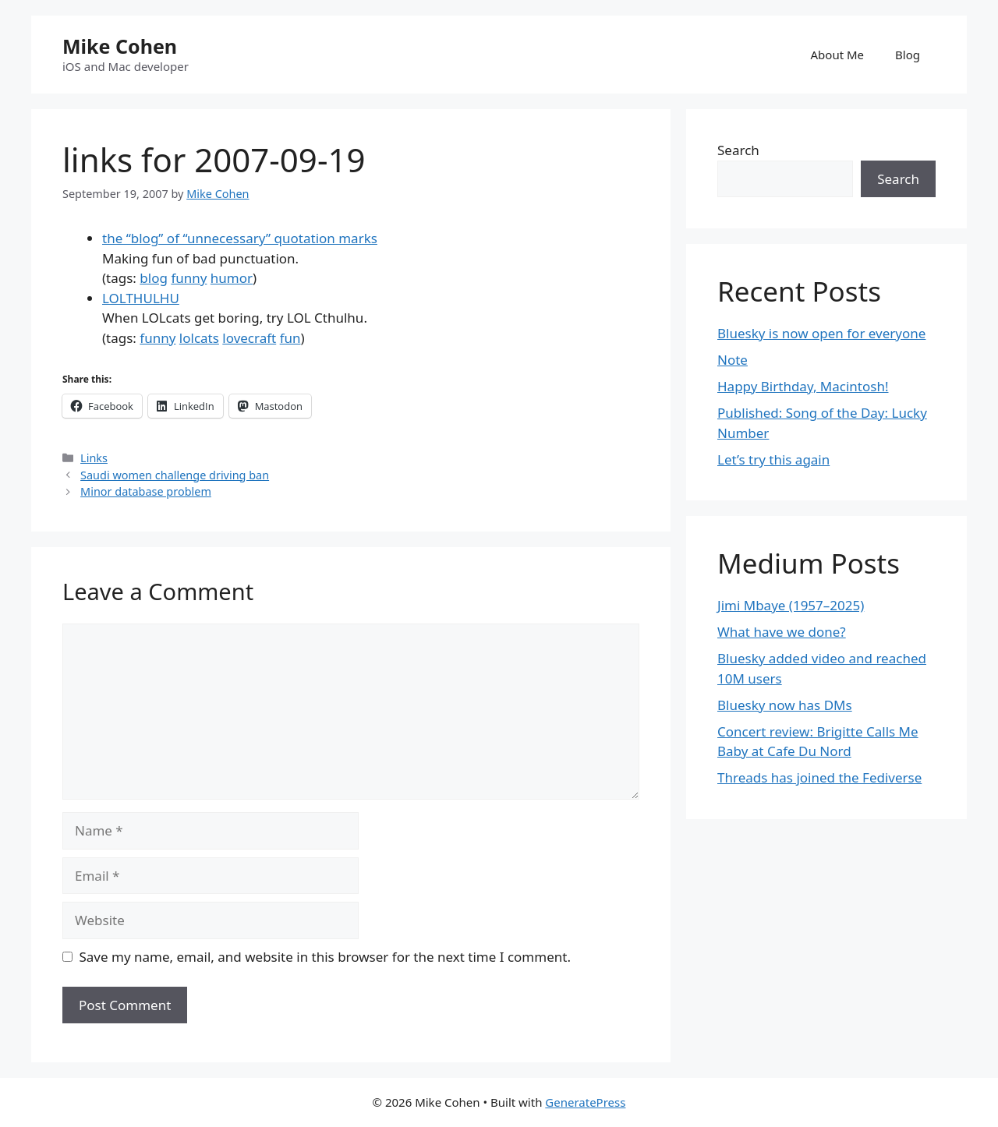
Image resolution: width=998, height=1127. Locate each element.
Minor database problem (145, 491)
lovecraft (249, 338)
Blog (907, 54)
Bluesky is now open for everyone (821, 333)
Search (738, 150)
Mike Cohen (119, 46)
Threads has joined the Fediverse (819, 777)
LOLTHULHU (140, 298)
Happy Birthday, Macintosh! (803, 386)
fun (290, 338)
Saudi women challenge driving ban (174, 475)
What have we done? (781, 632)
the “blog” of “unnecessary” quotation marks (239, 238)
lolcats (199, 338)
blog (154, 278)
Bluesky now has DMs (784, 705)
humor (232, 278)
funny (189, 278)
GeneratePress (585, 1102)
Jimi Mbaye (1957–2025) (790, 605)
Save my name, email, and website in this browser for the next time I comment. (325, 957)
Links (94, 457)
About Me (838, 54)
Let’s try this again (773, 459)
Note (732, 360)
